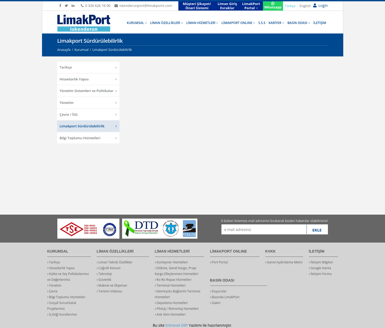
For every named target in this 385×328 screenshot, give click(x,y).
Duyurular (218, 291)
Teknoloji (104, 274)
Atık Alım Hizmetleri (170, 314)
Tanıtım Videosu (109, 291)
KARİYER (276, 23)
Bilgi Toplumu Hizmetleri (88, 138)
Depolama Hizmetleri (171, 303)
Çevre (52, 291)
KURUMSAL (137, 23)
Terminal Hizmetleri (170, 285)
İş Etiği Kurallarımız (62, 314)
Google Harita (320, 268)
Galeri (215, 303)
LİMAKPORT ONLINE (238, 23)
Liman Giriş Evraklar (227, 5)
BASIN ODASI (298, 23)
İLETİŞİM (319, 23)
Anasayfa (64, 49)
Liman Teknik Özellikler (115, 262)
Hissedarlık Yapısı (88, 79)
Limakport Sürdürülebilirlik (88, 126)
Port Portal (219, 262)
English (305, 5)
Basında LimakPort (225, 297)
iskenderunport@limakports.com (143, 5)
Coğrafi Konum (109, 268)
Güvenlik (104, 279)
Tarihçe (88, 67)
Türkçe (290, 5)
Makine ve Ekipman (112, 285)
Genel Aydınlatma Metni (284, 262)
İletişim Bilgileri (321, 262)
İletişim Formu (320, 274)
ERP (184, 325)
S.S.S (261, 23)
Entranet (172, 325)
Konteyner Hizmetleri (171, 262)
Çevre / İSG (88, 114)
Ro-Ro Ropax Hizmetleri (173, 279)
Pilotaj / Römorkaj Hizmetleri (177, 308)
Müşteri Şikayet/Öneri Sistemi (197, 5)
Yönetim (88, 102)
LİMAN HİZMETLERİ (202, 23)
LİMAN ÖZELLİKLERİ (166, 23)
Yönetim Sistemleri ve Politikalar (88, 90)
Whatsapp (272, 5)
